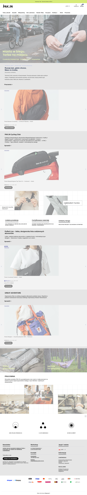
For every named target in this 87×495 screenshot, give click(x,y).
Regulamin (61, 471)
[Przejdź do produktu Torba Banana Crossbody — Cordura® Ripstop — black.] (31, 105)
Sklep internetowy (43, 493)
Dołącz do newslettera (10, 458)
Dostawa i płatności (63, 461)
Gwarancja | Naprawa (64, 463)
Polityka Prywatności (64, 469)
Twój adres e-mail (7, 455)
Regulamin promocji (63, 470)
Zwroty (60, 462)
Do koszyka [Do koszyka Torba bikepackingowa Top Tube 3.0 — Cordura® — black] (8, 187)
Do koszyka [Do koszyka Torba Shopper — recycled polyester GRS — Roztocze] (8, 343)
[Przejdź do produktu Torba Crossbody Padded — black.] (31, 260)
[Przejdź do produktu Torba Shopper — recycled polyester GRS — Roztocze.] (31, 320)
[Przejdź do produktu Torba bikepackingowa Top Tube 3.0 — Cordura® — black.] (31, 165)
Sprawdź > (7, 145)
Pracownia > (8, 84)
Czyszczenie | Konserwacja (65, 460)
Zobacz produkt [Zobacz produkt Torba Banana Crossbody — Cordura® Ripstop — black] (9, 127)
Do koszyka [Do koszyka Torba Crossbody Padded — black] (8, 286)
